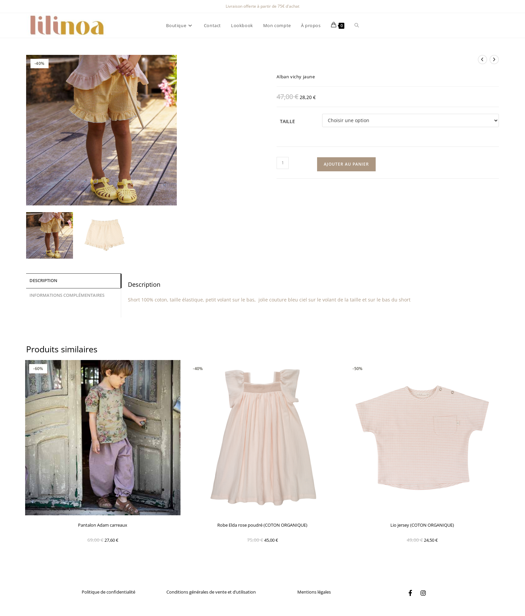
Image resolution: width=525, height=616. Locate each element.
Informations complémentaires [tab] (66, 294)
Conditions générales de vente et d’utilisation (211, 592)
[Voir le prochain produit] (494, 59)
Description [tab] (43, 280)
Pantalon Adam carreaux (102, 525)
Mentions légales (314, 592)
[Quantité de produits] (283, 163)
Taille (287, 121)
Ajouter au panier (346, 164)
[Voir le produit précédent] (482, 59)
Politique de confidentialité (108, 592)
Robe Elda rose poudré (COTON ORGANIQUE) (262, 525)
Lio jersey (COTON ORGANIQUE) (422, 525)
